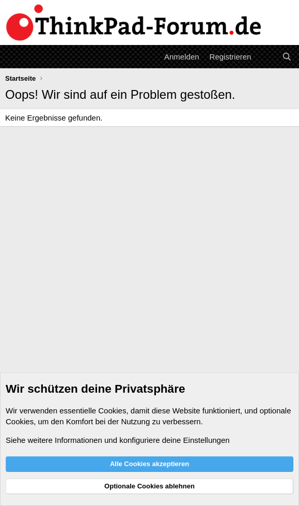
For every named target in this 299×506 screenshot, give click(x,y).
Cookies (112, 410)
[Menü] (14, 56)
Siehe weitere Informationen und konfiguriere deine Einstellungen (118, 440)
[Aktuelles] (266, 56)
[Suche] (287, 56)
